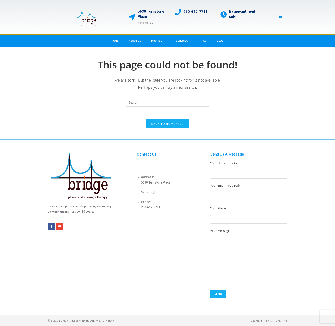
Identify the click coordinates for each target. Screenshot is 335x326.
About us (135, 41)
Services (183, 41)
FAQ (204, 41)
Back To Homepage (167, 124)
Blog (220, 41)
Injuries (158, 41)
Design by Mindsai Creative (269, 320)
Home (114, 41)
